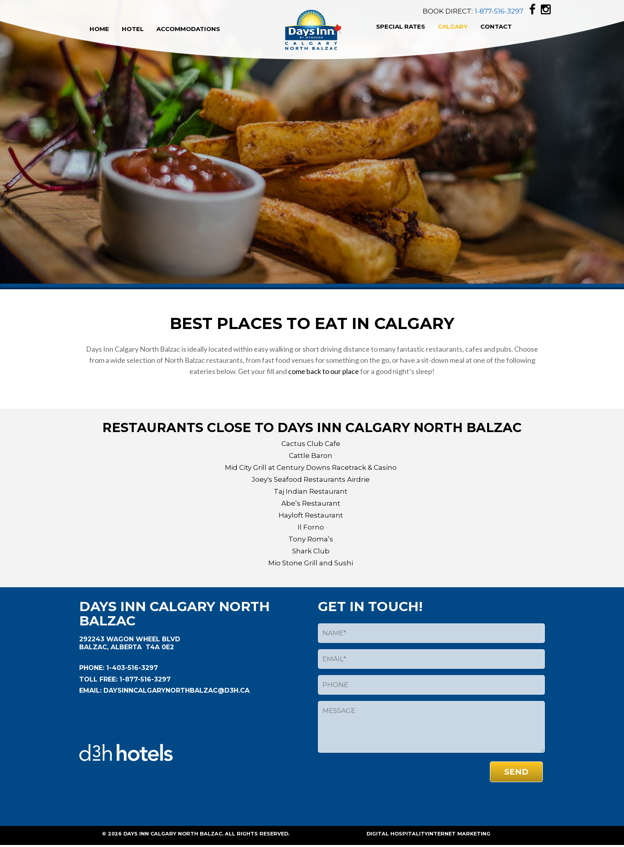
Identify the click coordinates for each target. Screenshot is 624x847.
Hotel (133, 29)
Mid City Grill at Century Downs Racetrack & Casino (311, 467)
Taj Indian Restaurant (310, 491)
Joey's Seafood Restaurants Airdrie (311, 479)
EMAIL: (90, 690)
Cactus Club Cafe (310, 444)
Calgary (453, 26)
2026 (115, 834)
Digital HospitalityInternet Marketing (428, 834)
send (516, 772)
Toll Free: (98, 679)
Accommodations (188, 29)
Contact (496, 26)
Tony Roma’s (311, 539)
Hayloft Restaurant (311, 515)
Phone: (91, 668)
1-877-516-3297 (499, 11)
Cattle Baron (310, 456)
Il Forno (311, 527)
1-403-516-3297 (131, 668)
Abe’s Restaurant (310, 503)
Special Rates (400, 26)
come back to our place (324, 371)
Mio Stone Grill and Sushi (310, 563)
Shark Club (311, 551)
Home (99, 29)
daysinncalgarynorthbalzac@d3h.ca (175, 690)
